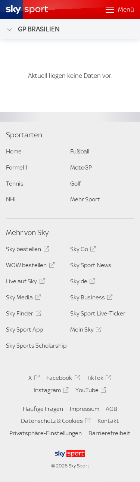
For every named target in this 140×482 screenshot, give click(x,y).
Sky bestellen (26, 250)
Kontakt (108, 420)
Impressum (84, 408)
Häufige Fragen (43, 408)
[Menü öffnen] (120, 9)
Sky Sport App (24, 329)
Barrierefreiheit (109, 433)
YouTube (89, 391)
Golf (75, 183)
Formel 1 (16, 167)
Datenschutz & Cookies (54, 422)
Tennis (15, 183)
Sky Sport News (90, 265)
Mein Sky (84, 331)
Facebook (62, 379)
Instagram (50, 391)
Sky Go (82, 250)
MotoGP (81, 167)
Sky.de (81, 282)
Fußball (79, 151)
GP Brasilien (33, 29)
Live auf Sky (24, 282)
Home (14, 151)
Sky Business (90, 298)
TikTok (98, 379)
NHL (11, 199)
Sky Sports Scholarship (36, 345)
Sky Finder (22, 315)
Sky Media (22, 298)
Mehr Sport (85, 199)
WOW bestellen (29, 266)
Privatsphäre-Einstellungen (45, 433)
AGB (111, 408)
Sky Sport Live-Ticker (97, 313)
